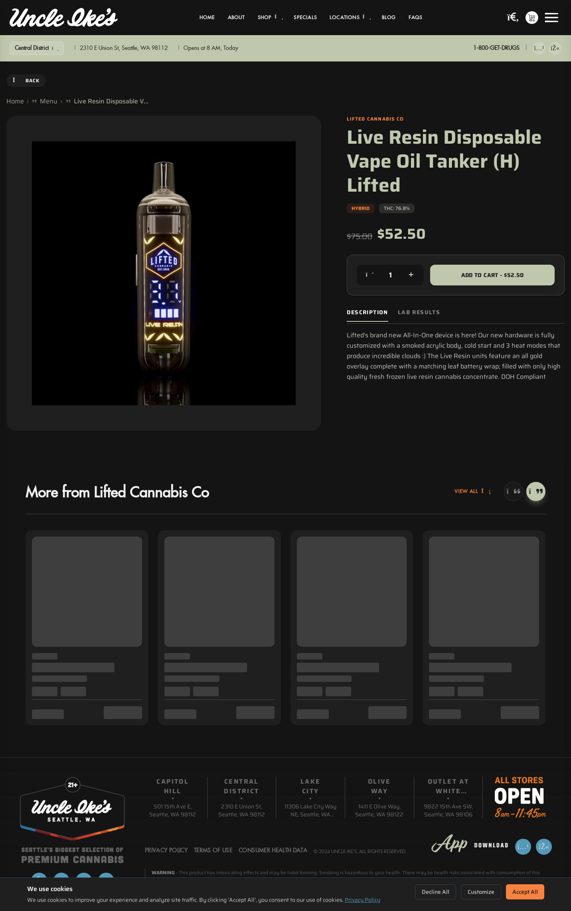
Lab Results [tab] (419, 312)
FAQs (416, 17)
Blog (389, 17)
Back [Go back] (26, 80)
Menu (48, 101)
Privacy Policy (362, 899)
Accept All (525, 891)
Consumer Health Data (273, 851)
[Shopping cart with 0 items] (532, 17)
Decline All (435, 891)
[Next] (535, 491)
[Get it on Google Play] (555, 48)
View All (472, 491)
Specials (305, 17)
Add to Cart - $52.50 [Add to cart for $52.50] (492, 275)
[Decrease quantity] (369, 275)
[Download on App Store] (539, 48)
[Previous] (513, 491)
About (236, 17)
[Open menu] (551, 18)
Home (207, 17)
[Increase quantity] (411, 275)
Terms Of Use (213, 851)
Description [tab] (367, 312)
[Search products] (513, 17)
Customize (481, 891)
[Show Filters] (37, 48)
